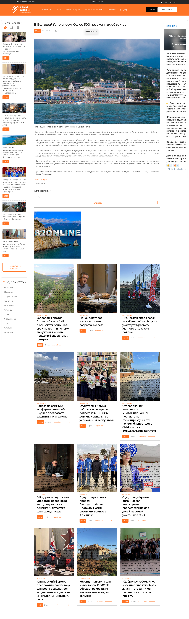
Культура (8, 328)
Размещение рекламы (94, 10)
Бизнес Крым (41, 179)
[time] (5, 27)
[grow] (12, 27)
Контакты (112, 10)
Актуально (9, 287)
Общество (9, 292)
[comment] (18, 27)
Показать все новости (14, 267)
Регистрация (167, 10)
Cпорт (6, 323)
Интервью (9, 310)
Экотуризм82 (10, 319)
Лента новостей (12, 22)
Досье (6, 314)
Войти (152, 10)
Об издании (46, 10)
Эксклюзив (9, 305)
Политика (8, 301)
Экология (8, 332)
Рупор (123, 10)
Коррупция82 (10, 296)
